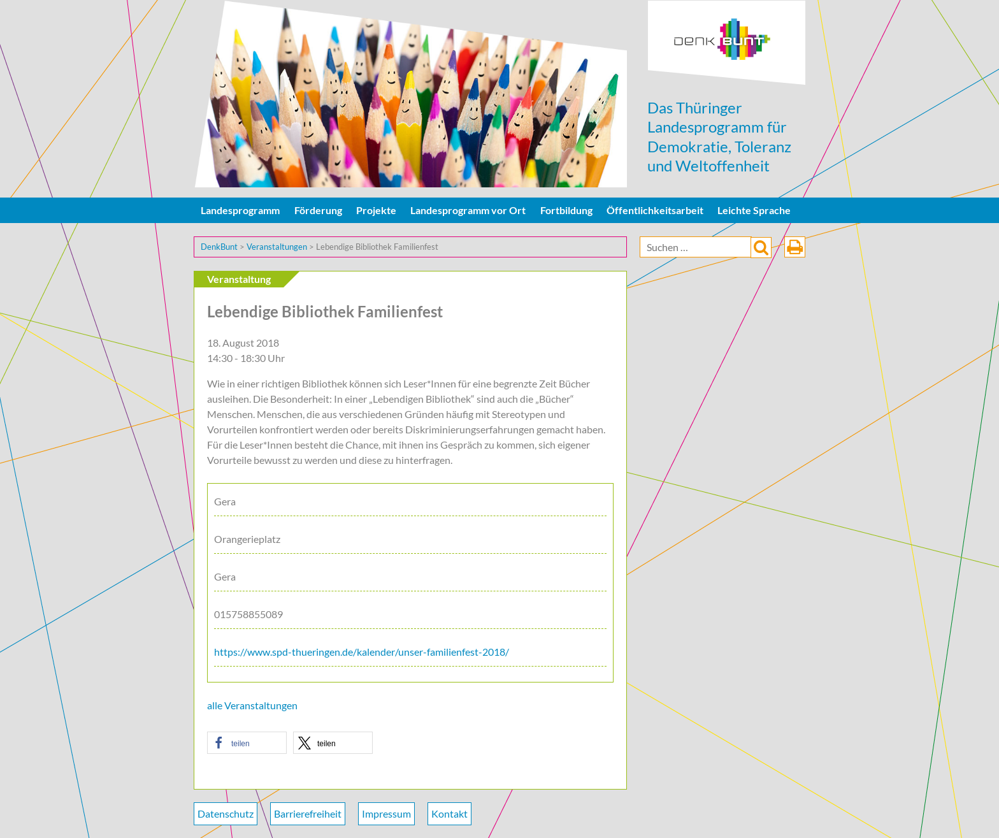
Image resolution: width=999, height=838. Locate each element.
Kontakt (449, 813)
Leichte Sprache (754, 210)
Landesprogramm (240, 210)
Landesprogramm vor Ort (468, 210)
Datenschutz (226, 813)
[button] (247, 743)
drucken (794, 246)
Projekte (376, 210)
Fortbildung (566, 210)
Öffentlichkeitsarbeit (655, 210)
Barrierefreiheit (307, 813)
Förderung (318, 210)
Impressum (386, 813)
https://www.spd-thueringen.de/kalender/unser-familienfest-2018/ (361, 652)
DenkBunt (726, 43)
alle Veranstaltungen (252, 705)
